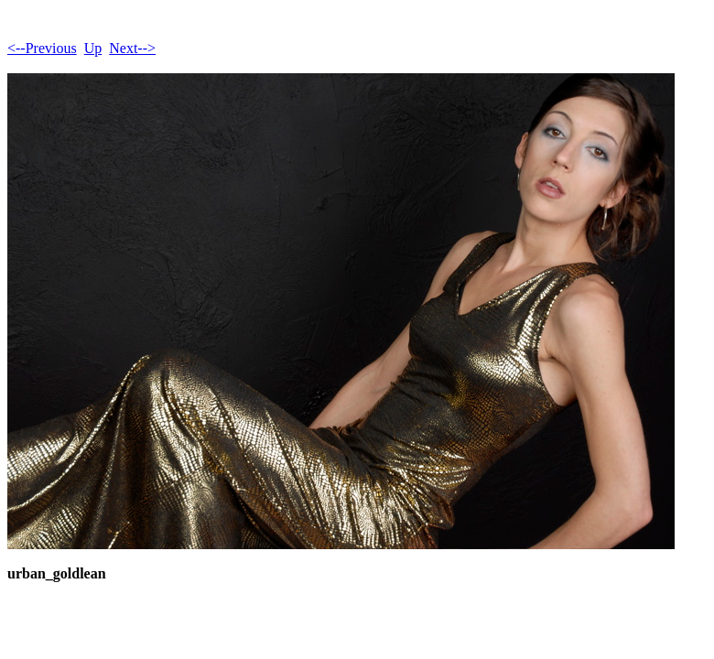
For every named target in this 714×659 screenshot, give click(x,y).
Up (93, 48)
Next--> (132, 48)
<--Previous (42, 48)
